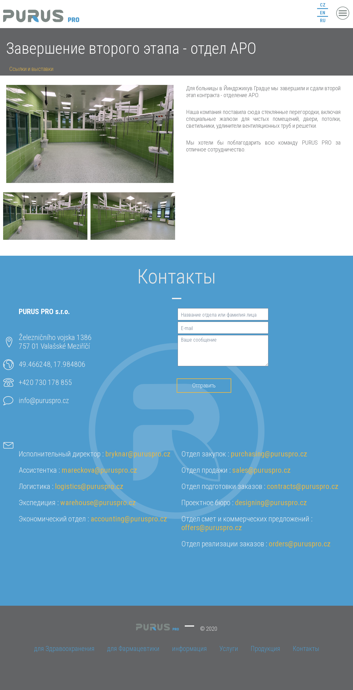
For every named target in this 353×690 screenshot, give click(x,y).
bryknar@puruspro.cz (137, 454)
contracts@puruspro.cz (302, 486)
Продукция (265, 649)
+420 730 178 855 (45, 382)
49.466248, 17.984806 (52, 364)
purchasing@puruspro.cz (269, 454)
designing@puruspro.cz (271, 502)
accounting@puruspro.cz (129, 519)
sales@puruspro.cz (261, 470)
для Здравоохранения (64, 649)
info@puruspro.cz (44, 400)
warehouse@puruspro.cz (98, 502)
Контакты (306, 649)
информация (189, 649)
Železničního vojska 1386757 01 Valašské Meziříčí (55, 342)
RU (323, 20)
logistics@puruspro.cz (89, 486)
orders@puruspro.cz (300, 544)
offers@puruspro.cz (211, 527)
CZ (323, 5)
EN (322, 13)
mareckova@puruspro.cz (99, 470)
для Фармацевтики (133, 649)
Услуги (228, 649)
